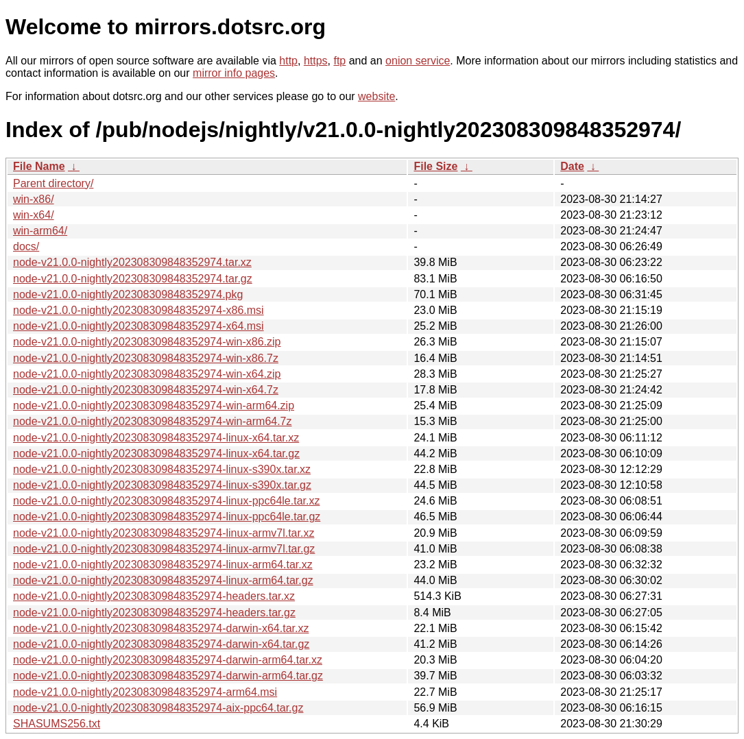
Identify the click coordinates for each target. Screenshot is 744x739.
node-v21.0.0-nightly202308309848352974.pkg (128, 294)
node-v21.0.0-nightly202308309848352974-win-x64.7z (145, 390)
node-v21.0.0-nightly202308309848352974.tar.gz (132, 278)
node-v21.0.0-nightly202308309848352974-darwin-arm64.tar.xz (167, 660)
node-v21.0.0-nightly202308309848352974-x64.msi (138, 326)
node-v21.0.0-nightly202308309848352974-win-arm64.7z (152, 421)
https (316, 60)
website (376, 96)
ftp (339, 60)
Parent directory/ (53, 183)
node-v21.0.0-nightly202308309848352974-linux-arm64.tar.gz (163, 580)
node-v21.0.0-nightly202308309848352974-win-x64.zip (147, 374)
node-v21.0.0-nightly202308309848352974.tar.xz (132, 262)
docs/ (26, 246)
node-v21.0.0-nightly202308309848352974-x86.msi (138, 310)
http (288, 60)
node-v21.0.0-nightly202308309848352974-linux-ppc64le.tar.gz (166, 516)
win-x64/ (33, 215)
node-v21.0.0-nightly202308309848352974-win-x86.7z (145, 358)
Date (572, 166)
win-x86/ (33, 199)
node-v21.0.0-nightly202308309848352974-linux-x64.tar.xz (156, 438)
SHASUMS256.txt (56, 723)
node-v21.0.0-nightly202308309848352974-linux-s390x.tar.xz (162, 469)
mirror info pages (234, 73)
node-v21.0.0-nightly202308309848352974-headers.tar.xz (154, 596)
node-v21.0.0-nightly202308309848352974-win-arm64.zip (153, 405)
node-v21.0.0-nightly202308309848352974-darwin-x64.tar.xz (161, 628)
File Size (435, 166)
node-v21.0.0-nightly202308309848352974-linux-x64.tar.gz (156, 453)
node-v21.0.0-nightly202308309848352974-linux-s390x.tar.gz (162, 485)
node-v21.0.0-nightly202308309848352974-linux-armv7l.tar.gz (164, 549)
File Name (39, 166)
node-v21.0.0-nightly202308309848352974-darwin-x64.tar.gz (161, 644)
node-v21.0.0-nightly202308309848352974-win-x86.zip (147, 342)
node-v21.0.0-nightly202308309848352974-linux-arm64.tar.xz (163, 564)
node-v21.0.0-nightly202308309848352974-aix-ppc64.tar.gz (158, 708)
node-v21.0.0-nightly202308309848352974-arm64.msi (145, 692)
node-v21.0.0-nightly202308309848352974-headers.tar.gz (154, 612)
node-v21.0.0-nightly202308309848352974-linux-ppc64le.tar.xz (166, 501)
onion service (417, 60)
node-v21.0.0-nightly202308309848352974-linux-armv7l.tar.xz (163, 533)
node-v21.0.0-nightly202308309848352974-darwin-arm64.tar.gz (168, 675)
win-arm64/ (40, 231)
